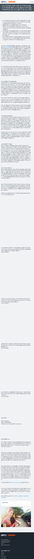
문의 (2, 528)
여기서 (2, 194)
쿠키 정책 (23, 547)
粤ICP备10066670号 (5, 549)
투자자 (2, 508)
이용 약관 (10, 547)
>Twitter (15, 450)
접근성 (2, 516)
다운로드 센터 (4, 524)
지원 (2, 520)
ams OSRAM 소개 (5, 504)
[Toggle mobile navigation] (32, 2)
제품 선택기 (3, 522)
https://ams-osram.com (15, 436)
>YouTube (3, 451)
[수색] (30, 2)
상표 (19, 547)
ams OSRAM (9, 47)
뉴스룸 (2, 506)
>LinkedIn (20, 450)
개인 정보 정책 (4, 547)
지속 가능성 (3, 510)
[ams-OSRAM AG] (8, 2)
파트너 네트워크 (4, 531)
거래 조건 (15, 547)
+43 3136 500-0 (6, 498)
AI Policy (28, 547)
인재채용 (3, 514)
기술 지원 (3, 529)
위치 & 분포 (3, 512)
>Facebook (26, 450)
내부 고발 (3, 533)
